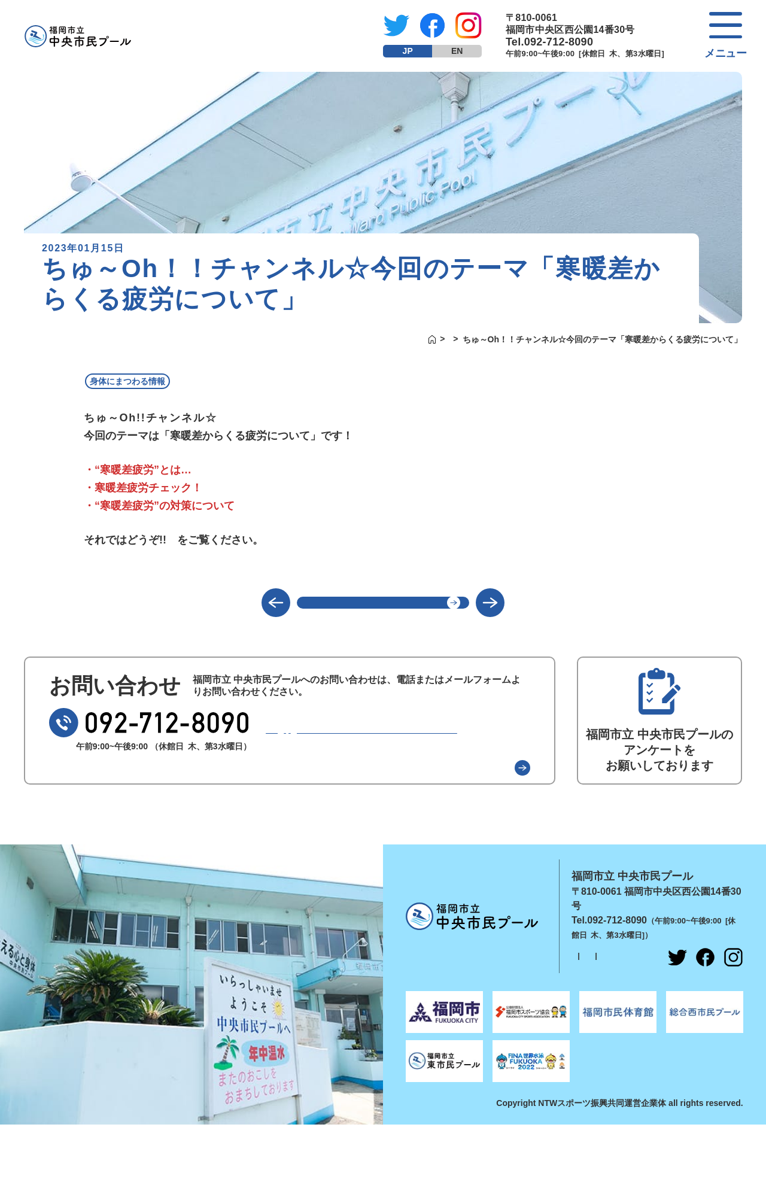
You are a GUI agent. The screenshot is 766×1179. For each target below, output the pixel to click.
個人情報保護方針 (597, 978)
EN (457, 51)
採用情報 (581, 992)
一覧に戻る (383, 611)
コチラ (193, 540)
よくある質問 (477, 786)
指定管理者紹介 (673, 978)
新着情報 (432, 339)
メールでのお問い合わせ (386, 748)
